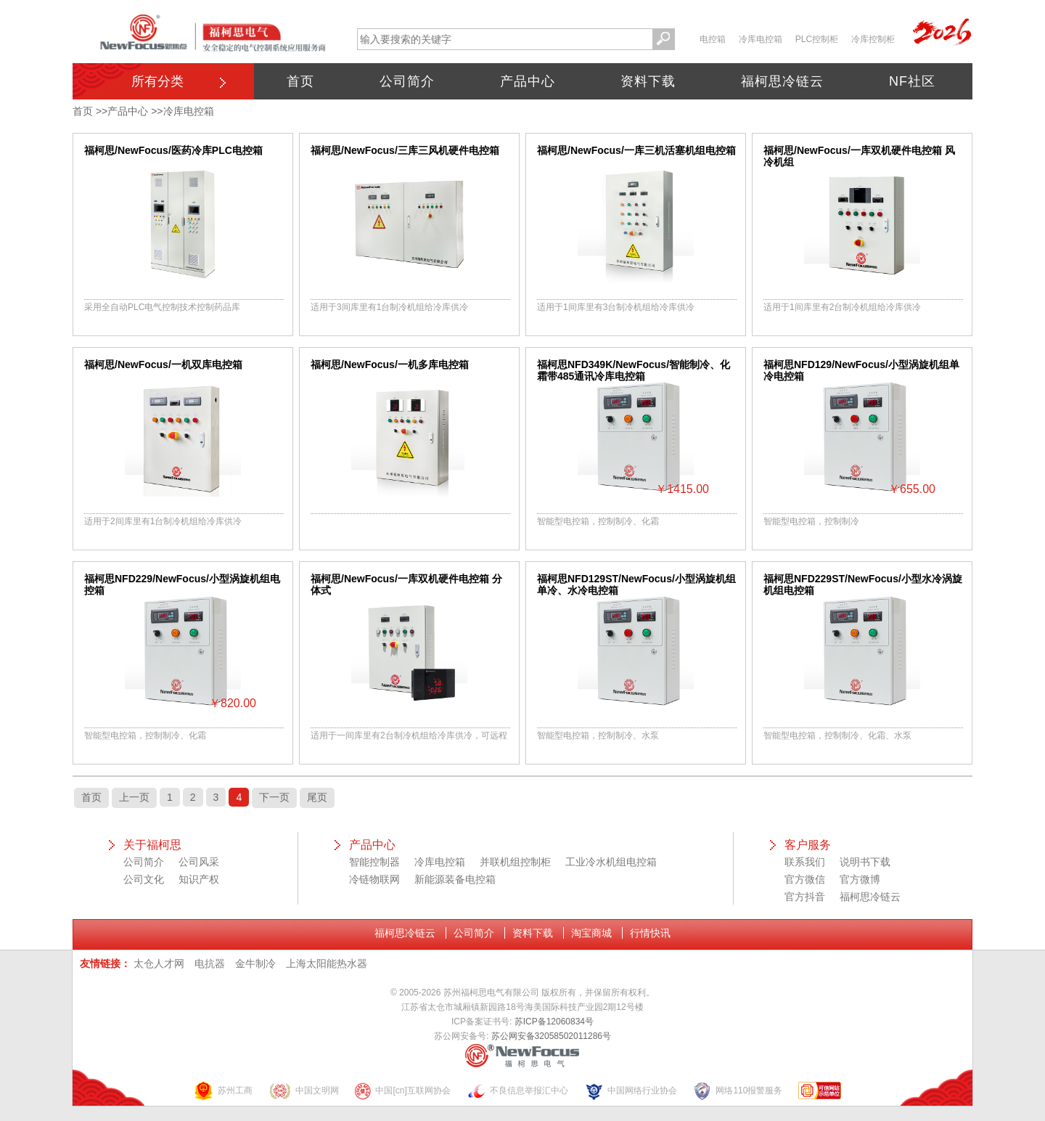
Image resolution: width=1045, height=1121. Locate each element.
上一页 (134, 797)
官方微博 (860, 879)
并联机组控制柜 (515, 862)
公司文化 (143, 879)
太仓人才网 (159, 963)
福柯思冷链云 (782, 81)
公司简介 (407, 81)
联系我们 (804, 862)
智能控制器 (374, 862)
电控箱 (713, 39)
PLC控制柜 (816, 39)
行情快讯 (650, 933)
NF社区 (912, 81)
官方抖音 (804, 896)
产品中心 (527, 81)
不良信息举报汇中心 (517, 1090)
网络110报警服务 (737, 1090)
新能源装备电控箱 (455, 879)
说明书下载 (865, 862)
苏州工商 (223, 1090)
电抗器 (209, 963)
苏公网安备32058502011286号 (551, 1036)
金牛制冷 (255, 963)
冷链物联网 (374, 879)
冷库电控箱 (760, 39)
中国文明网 (304, 1090)
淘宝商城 (591, 933)
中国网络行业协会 (630, 1090)
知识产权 (199, 879)
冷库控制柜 (873, 39)
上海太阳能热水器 (326, 963)
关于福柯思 (152, 845)
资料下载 (648, 81)
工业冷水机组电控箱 (611, 862)
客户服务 (807, 845)
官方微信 (804, 879)
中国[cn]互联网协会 (402, 1090)
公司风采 (199, 862)
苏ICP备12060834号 (554, 1021)
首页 (300, 81)
